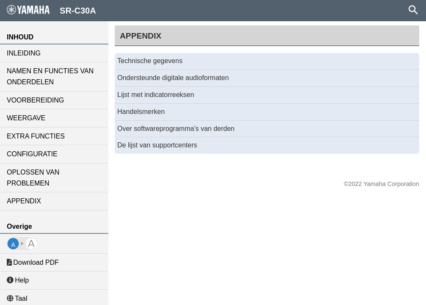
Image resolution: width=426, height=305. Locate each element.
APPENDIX (24, 201)
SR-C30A (51, 10)
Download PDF (33, 262)
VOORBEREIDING (35, 100)
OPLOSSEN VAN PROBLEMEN (33, 178)
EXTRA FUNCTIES (36, 136)
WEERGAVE (26, 118)
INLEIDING (24, 53)
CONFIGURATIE (32, 154)
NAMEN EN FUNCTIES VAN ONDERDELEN (50, 76)
